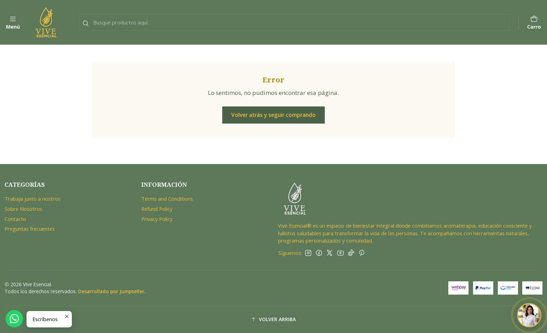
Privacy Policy (156, 218)
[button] (274, 319)
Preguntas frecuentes (30, 228)
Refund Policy (156, 208)
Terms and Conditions (167, 198)
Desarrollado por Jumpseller (111, 291)
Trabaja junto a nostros (32, 198)
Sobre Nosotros (23, 208)
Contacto (15, 218)
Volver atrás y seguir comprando (273, 114)
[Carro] (533, 22)
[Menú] (13, 22)
